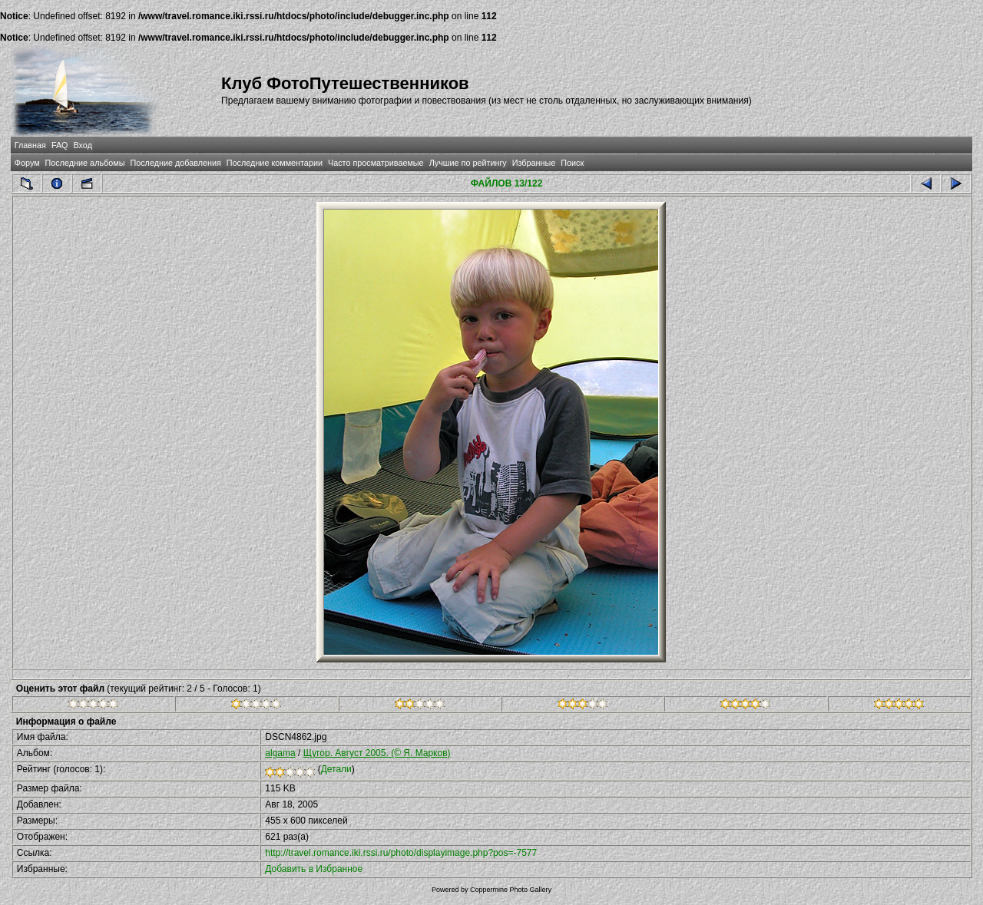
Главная (30, 145)
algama (280, 753)
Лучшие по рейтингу (468, 162)
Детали (336, 769)
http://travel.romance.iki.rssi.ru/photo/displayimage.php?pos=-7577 (401, 852)
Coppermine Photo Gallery (510, 889)
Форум (27, 162)
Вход (83, 145)
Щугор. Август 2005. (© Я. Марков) (377, 753)
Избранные (533, 162)
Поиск (572, 162)
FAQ (59, 145)
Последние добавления (175, 162)
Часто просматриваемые (376, 162)
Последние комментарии (275, 162)
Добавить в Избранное (313, 869)
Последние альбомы (85, 162)
